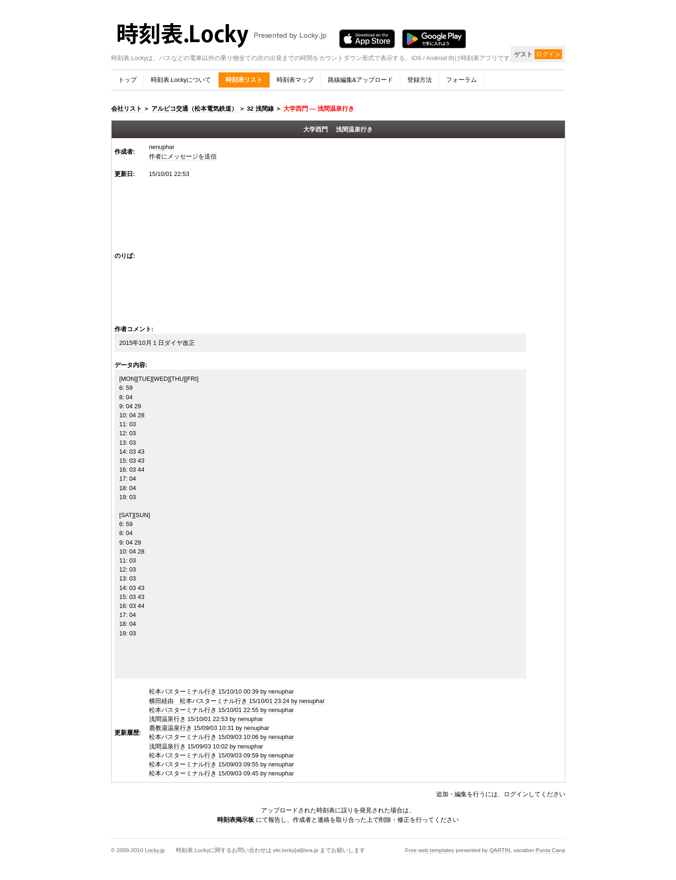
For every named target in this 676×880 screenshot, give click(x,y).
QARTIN (499, 850)
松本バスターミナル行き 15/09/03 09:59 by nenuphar (221, 755)
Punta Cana (550, 850)
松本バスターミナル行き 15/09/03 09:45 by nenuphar (221, 773)
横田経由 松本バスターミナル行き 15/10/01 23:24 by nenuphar (237, 700)
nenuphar (162, 146)
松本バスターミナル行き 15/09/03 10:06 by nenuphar (221, 736)
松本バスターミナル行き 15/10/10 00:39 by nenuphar (221, 691)
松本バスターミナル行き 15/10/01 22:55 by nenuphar (221, 709)
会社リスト (126, 108)
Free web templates (429, 850)
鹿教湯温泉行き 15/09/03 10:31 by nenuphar (209, 727)
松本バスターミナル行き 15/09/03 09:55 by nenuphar (221, 764)
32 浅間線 (260, 108)
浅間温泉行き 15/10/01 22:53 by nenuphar (206, 718)
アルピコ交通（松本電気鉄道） (194, 108)
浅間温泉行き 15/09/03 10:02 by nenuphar (206, 746)
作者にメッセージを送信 (183, 156)
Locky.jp (155, 850)
